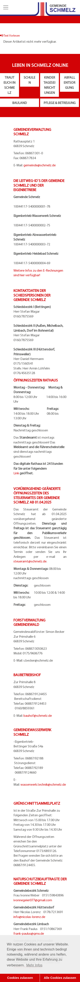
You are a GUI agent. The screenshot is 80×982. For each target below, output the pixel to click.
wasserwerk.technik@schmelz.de (43, 784)
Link (16, 473)
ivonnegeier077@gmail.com (32, 900)
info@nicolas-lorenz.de (29, 917)
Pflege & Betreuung (60, 103)
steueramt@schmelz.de (30, 561)
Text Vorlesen (10, 35)
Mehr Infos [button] (34, 965)
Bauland (19, 103)
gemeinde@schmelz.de (39, 165)
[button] (5, 7)
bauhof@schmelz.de (37, 715)
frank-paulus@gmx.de (28, 933)
